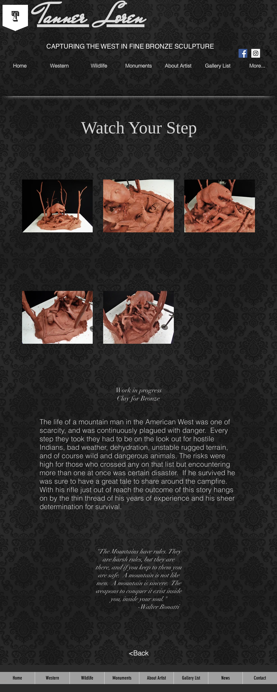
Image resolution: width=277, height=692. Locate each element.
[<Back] (138, 653)
